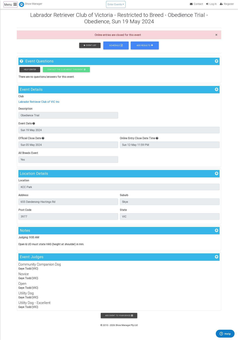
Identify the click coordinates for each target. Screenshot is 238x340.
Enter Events (115, 5)
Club (21, 99)
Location (23, 183)
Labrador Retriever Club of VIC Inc (38, 104)
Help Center (30, 72)
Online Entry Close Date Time (139, 141)
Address (23, 198)
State (123, 212)
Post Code (24, 212)
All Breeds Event (28, 155)
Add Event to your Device (119, 318)
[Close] (216, 38)
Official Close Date (31, 141)
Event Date (26, 126)
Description (25, 111)
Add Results (145, 48)
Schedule (116, 48)
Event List (90, 48)
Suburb (124, 198)
